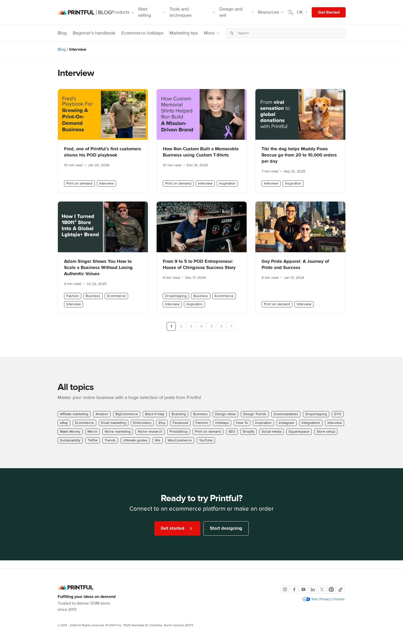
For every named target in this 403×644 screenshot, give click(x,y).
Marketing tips (183, 33)
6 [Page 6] (221, 326)
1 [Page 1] (171, 326)
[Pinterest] (331, 589)
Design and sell (237, 12)
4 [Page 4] (201, 326)
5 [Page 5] (211, 326)
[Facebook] (294, 589)
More (212, 33)
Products (123, 12)
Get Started (328, 12)
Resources (271, 12)
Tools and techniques (192, 12)
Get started (177, 528)
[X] (322, 589)
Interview (106, 183)
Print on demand (79, 183)
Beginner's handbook (94, 33)
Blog (62, 33)
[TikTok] (340, 589)
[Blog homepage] (85, 12)
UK (298, 12)
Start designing (226, 528)
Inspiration (227, 183)
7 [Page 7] (231, 326)
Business (93, 296)
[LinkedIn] (313, 589)
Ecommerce (116, 296)
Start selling (152, 12)
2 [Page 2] (181, 326)
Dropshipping (176, 296)
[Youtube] (303, 589)
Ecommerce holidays (142, 33)
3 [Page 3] (191, 326)
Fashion (72, 296)
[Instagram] (285, 589)
